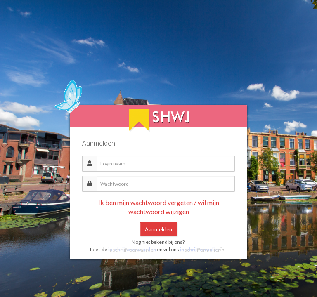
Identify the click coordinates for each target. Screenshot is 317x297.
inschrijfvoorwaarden (132, 249)
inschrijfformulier (200, 249)
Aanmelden (158, 229)
